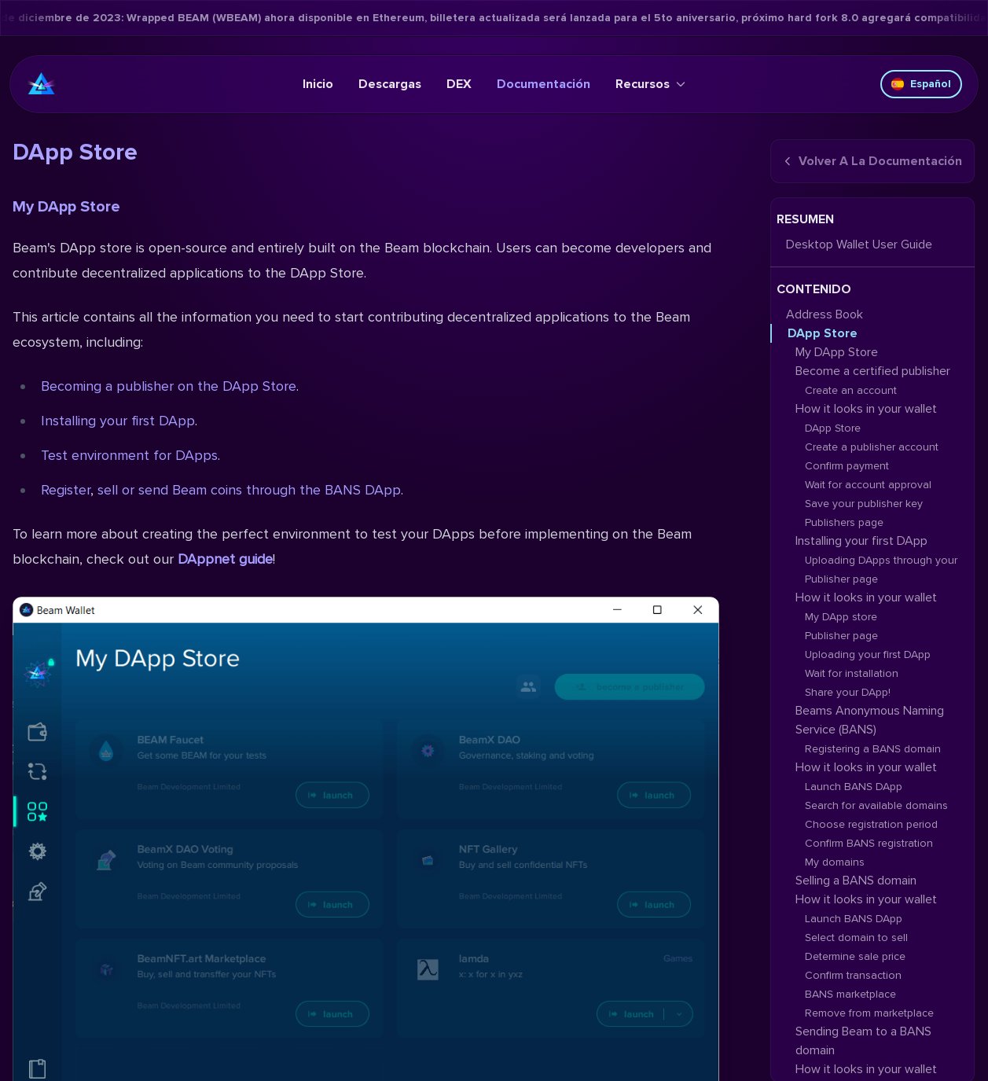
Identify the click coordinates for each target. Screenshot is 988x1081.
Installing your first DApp (118, 420)
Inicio (318, 84)
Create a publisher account (871, 447)
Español (921, 83)
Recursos (650, 84)
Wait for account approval (868, 484)
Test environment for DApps (129, 455)
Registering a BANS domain (873, 749)
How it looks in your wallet (866, 409)
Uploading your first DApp (868, 654)
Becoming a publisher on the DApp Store (168, 386)
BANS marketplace (850, 994)
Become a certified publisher (872, 371)
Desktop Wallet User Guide (859, 244)
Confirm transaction (853, 975)
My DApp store (841, 616)
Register (65, 489)
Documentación (543, 84)
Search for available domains (876, 805)
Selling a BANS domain (855, 880)
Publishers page (844, 522)
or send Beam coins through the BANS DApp (261, 489)
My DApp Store (66, 206)
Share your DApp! (848, 692)
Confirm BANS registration (869, 843)
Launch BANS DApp (853, 786)
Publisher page (841, 635)
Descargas (389, 84)
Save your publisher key (864, 503)
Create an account (851, 390)
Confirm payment (847, 465)
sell (107, 489)
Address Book (824, 314)
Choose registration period (871, 824)
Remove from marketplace (869, 1013)
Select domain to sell (856, 937)
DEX (459, 84)
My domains (835, 862)
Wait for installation (851, 673)
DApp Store (823, 333)
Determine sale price (855, 956)
